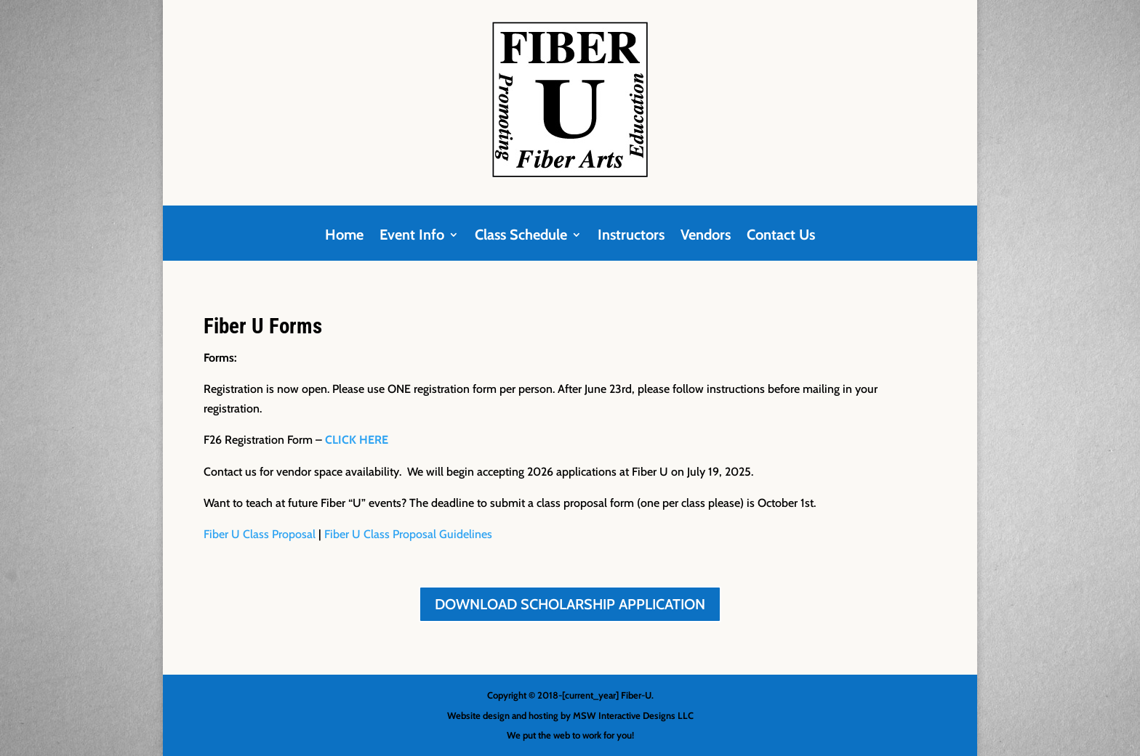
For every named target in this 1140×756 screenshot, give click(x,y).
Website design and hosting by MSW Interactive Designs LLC (570, 715)
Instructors (631, 236)
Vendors (706, 236)
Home (344, 236)
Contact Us (781, 236)
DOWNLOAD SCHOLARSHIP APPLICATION (570, 604)
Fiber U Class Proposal (260, 534)
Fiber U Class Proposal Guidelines (408, 534)
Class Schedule (521, 236)
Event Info (412, 236)
